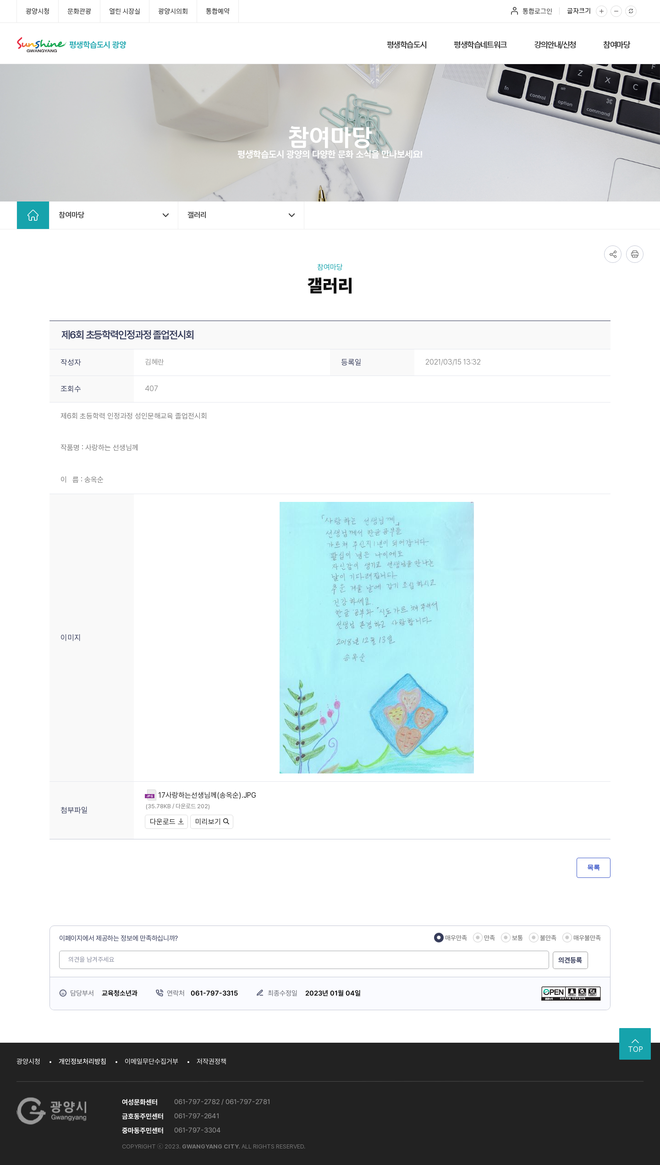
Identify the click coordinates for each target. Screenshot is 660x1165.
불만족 (548, 938)
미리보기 (212, 821)
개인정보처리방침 (82, 1061)
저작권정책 (211, 1061)
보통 (517, 938)
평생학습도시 (406, 44)
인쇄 (635, 254)
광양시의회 (173, 11)
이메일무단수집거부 (151, 1061)
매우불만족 (587, 938)
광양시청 (38, 11)
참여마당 (616, 44)
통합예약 (218, 11)
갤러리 (197, 215)
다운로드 (167, 821)
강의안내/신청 (555, 44)
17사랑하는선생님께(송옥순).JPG (207, 795)
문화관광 (79, 11)
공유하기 (613, 254)
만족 (489, 938)
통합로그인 (537, 11)
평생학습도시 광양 (99, 44)
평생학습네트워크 (480, 44)
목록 (593, 867)
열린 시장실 (124, 11)
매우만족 (456, 938)
